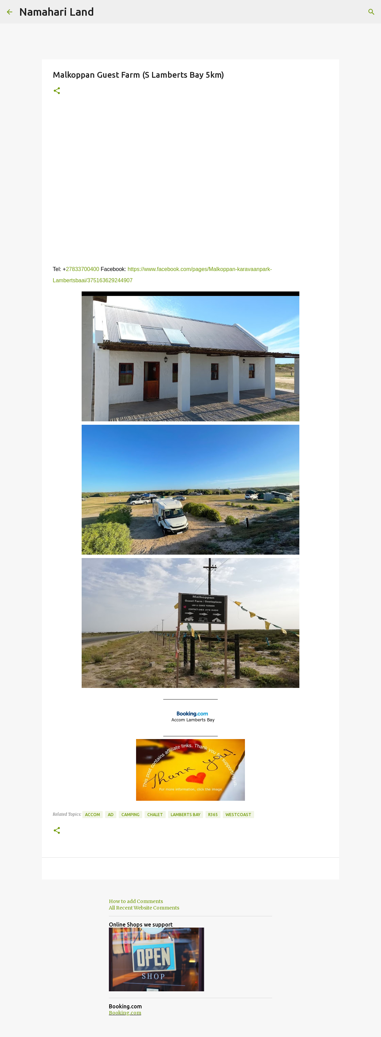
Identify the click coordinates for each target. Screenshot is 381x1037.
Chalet (155, 814)
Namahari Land (56, 11)
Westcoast (238, 814)
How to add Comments (136, 901)
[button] (57, 91)
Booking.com (125, 1013)
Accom (92, 814)
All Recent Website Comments (144, 908)
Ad (111, 814)
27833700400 (82, 269)
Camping (130, 814)
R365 (213, 814)
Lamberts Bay (185, 814)
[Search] (371, 12)
